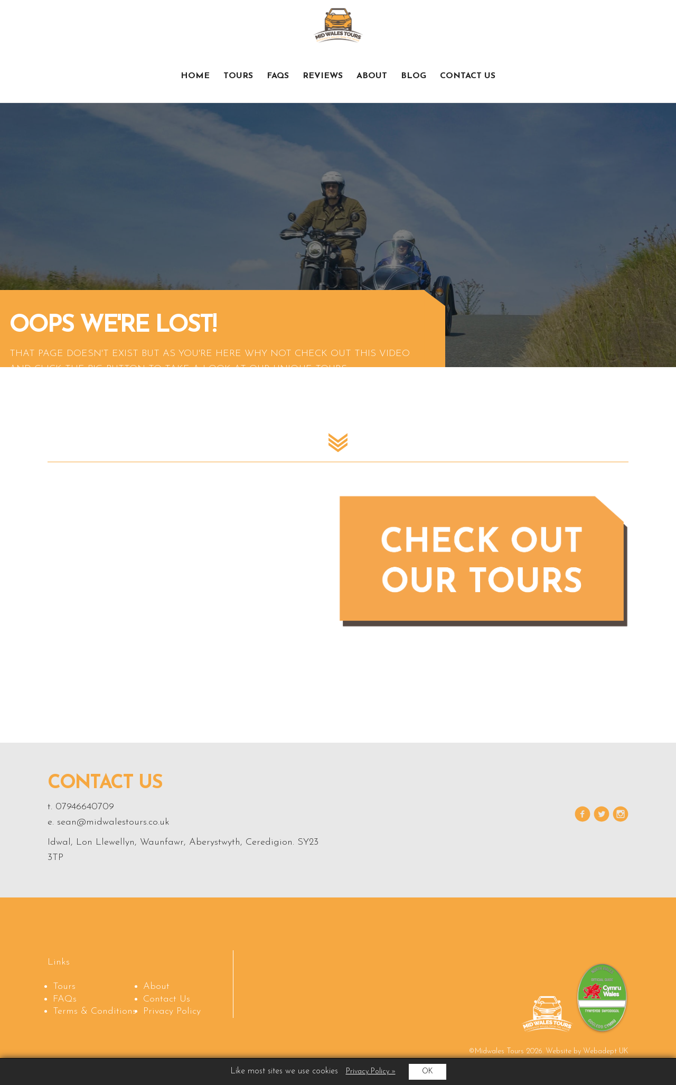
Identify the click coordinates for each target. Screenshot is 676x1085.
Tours (238, 76)
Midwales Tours (338, 25)
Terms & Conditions (94, 1011)
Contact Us (467, 76)
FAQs (278, 76)
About (371, 76)
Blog (413, 76)
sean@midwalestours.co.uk (113, 822)
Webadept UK (605, 1051)
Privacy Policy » (371, 1071)
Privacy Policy (172, 1011)
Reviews (323, 76)
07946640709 (84, 807)
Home (195, 76)
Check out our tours (578, 29)
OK (427, 1071)
